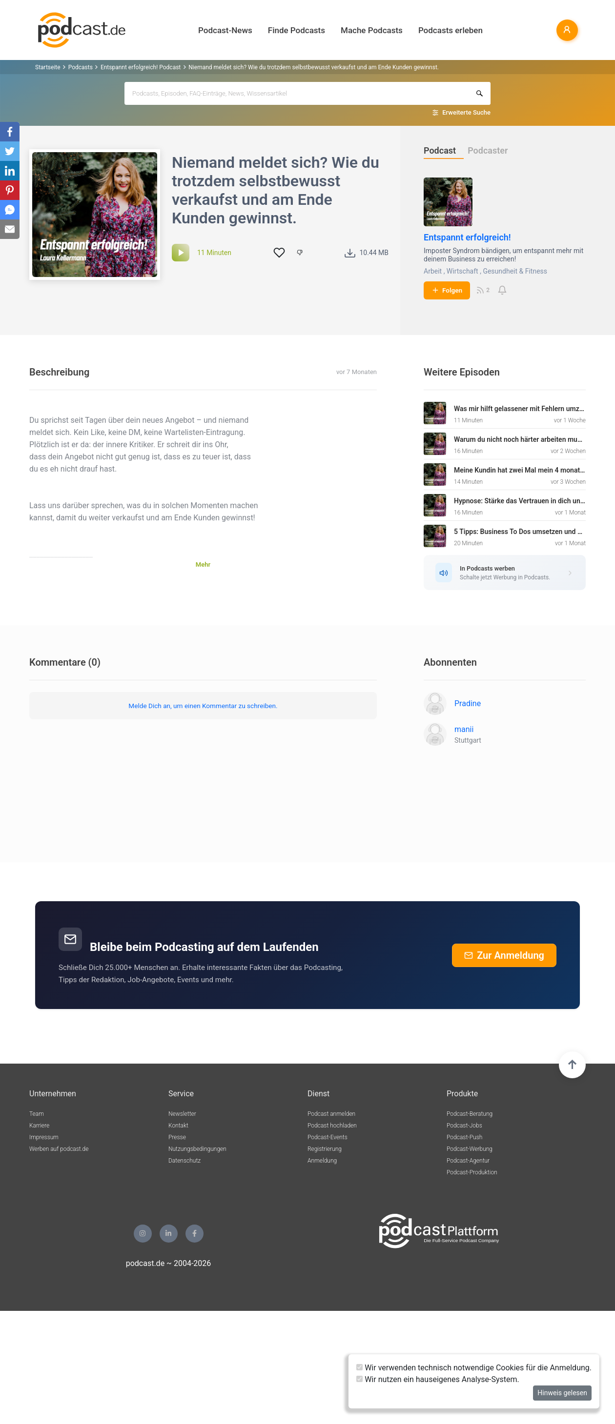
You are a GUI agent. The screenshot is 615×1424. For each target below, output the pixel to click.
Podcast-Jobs (464, 1125)
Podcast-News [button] (225, 30)
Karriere (39, 1125)
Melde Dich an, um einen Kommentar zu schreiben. (202, 706)
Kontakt (178, 1125)
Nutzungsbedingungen (197, 1149)
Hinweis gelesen (562, 1393)
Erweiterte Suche (466, 112)
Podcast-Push (464, 1137)
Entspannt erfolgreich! (467, 237)
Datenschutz (184, 1160)
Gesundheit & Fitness (515, 271)
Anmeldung (322, 1160)
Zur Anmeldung (504, 955)
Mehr (203, 564)
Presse (177, 1137)
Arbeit (433, 271)
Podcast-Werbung (469, 1149)
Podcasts (80, 67)
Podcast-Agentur (468, 1160)
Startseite (48, 67)
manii (463, 729)
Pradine (467, 703)
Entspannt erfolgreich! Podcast (141, 67)
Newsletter (182, 1113)
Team (36, 1113)
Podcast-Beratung (469, 1113)
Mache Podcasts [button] (372, 30)
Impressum (44, 1137)
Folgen (446, 290)
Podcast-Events (328, 1137)
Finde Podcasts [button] (296, 30)
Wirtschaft (462, 271)
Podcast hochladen (332, 1125)
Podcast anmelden (331, 1113)
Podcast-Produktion (472, 1172)
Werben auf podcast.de (58, 1149)
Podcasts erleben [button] (450, 30)
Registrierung (325, 1149)
